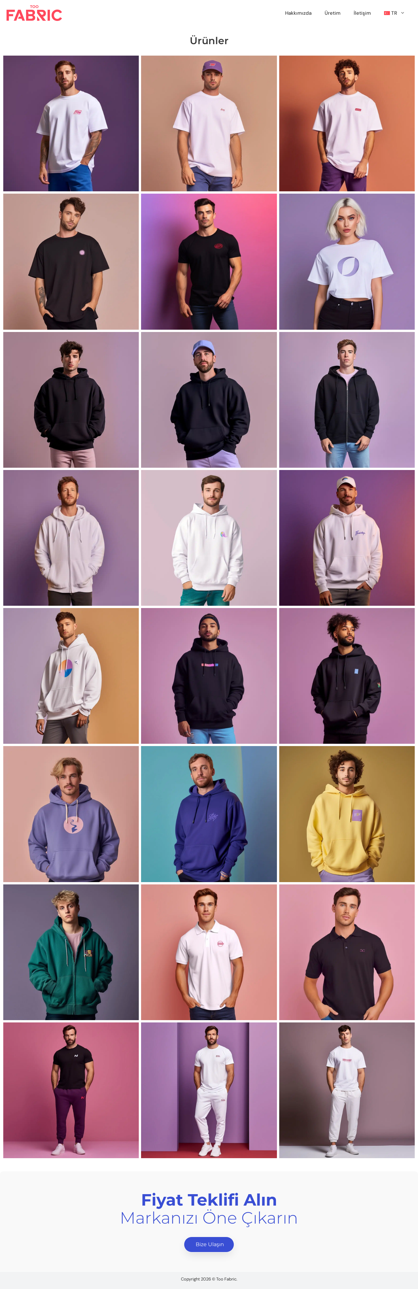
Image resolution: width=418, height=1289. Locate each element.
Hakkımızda (298, 13)
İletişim (362, 13)
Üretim (333, 13)
